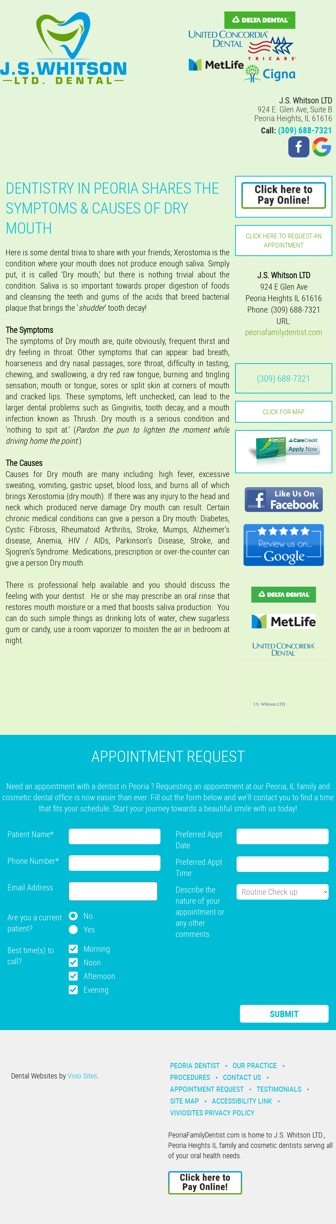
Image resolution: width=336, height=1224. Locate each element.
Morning (97, 948)
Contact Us (242, 1077)
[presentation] (232, 959)
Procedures (190, 1077)
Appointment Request (207, 1089)
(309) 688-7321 (305, 130)
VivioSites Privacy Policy (212, 1113)
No (88, 915)
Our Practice (255, 1065)
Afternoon (99, 976)
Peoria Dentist (195, 1065)
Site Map (184, 1101)
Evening (96, 989)
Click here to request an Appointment (284, 240)
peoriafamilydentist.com (283, 332)
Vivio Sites (82, 1076)
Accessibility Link (242, 1101)
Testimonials (279, 1089)
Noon (92, 962)
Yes (89, 929)
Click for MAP (284, 411)
